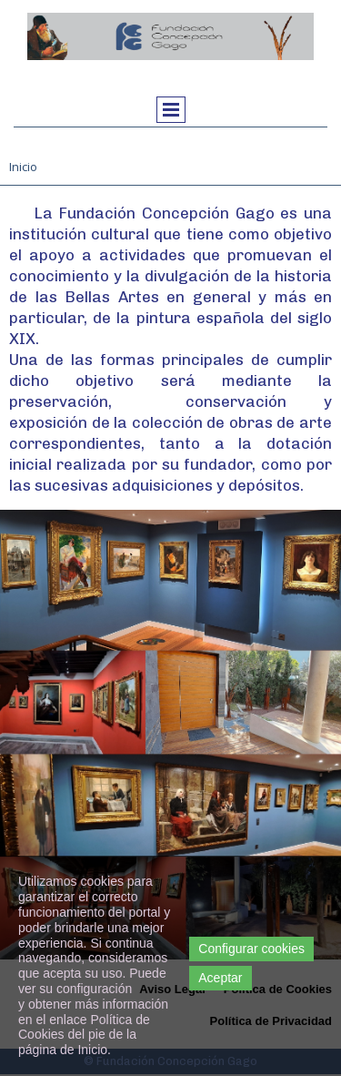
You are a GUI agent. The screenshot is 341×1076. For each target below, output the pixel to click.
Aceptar (220, 977)
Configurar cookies (251, 948)
